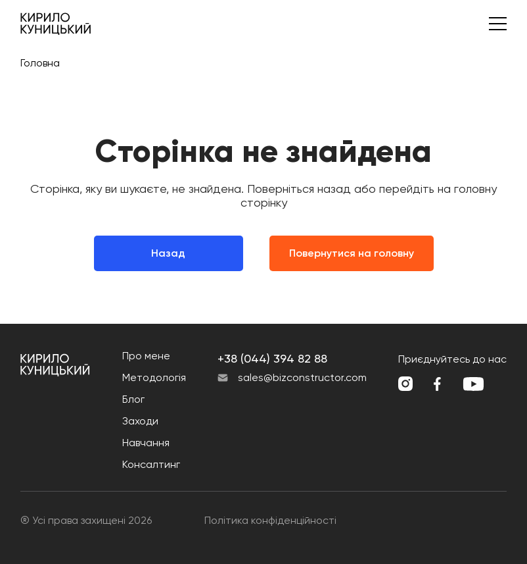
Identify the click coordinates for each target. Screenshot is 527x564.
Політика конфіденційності (270, 520)
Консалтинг (151, 464)
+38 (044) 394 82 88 (272, 358)
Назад (168, 253)
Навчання (146, 442)
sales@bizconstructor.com (302, 377)
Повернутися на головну (351, 253)
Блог (133, 399)
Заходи (140, 421)
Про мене (146, 355)
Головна (40, 63)
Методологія (154, 377)
